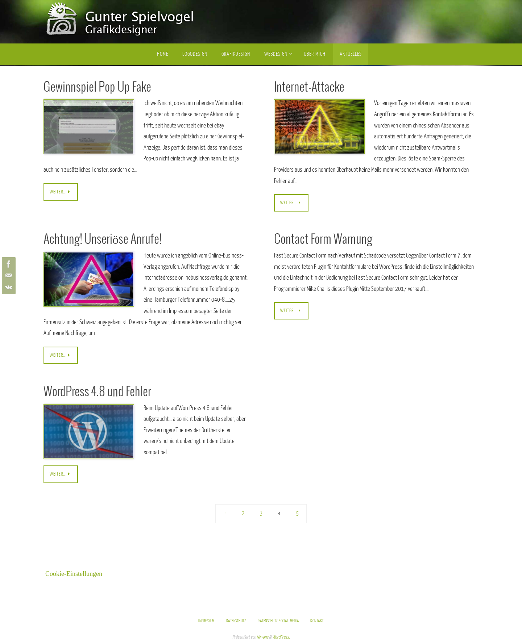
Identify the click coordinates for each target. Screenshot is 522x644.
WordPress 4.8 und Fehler (97, 392)
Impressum (206, 621)
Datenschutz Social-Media (278, 621)
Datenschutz (236, 621)
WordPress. (281, 637)
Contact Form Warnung (323, 239)
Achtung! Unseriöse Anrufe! (103, 239)
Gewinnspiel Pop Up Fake (97, 87)
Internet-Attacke (309, 87)
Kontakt (317, 621)
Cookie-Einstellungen (73, 573)
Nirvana (262, 637)
